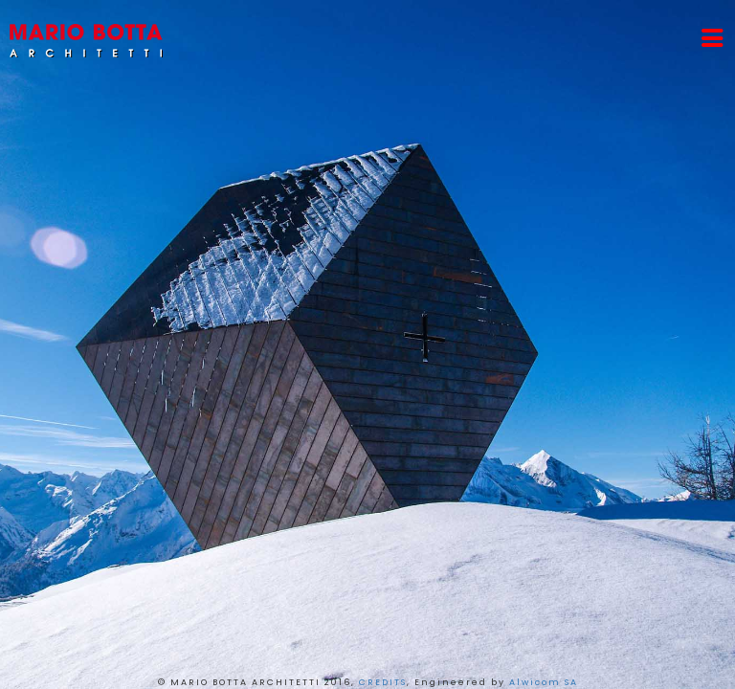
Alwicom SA (543, 682)
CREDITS (383, 682)
